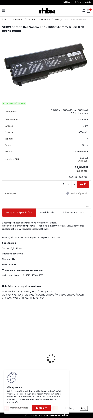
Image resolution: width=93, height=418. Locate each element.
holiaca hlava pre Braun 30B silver (69, 359)
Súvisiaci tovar (72, 212)
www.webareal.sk (58, 415)
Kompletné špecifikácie (19, 212)
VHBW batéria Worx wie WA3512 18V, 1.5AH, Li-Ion (22, 361)
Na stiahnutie (47, 212)
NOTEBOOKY (18, 19)
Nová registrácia (84, 2)
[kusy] (63, 184)
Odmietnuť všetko (19, 407)
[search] (84, 11)
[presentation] (4, 353)
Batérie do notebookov (39, 19)
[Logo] (46, 11)
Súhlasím (41, 408)
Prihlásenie (67, 2)
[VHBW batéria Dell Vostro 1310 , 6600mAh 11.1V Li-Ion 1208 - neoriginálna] (46, 64)
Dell (57, 19)
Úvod (4, 19)
